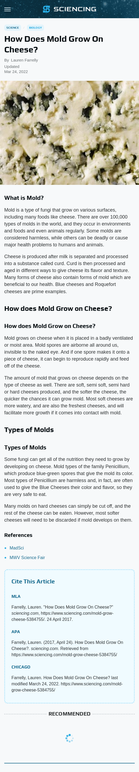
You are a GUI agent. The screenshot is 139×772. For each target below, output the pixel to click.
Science (12, 27)
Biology (35, 27)
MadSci (17, 548)
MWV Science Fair (27, 557)
